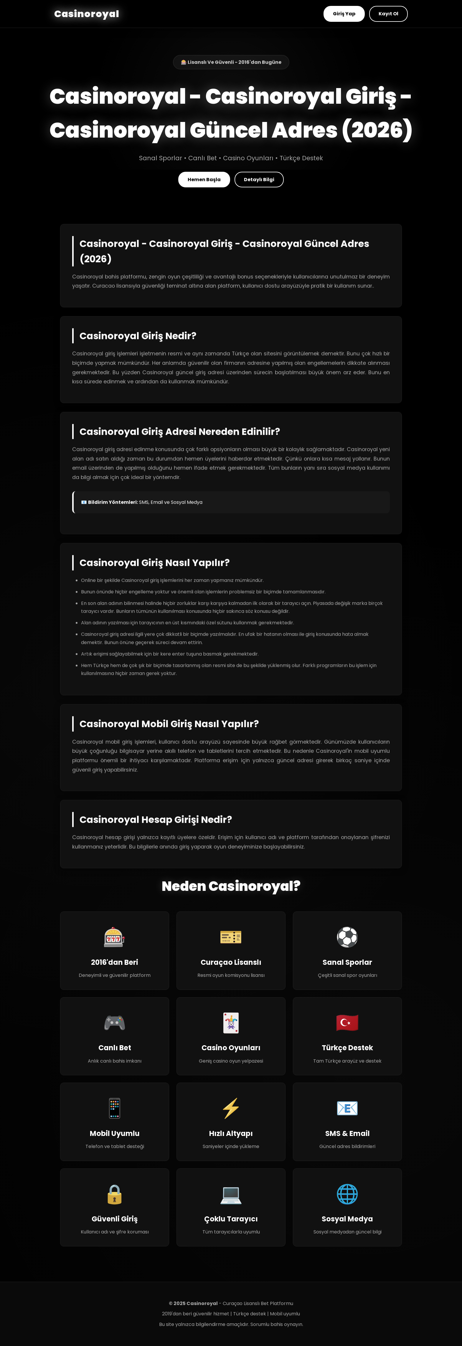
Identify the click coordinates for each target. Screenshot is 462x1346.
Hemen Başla (204, 179)
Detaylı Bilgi (259, 179)
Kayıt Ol (388, 13)
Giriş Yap (344, 13)
